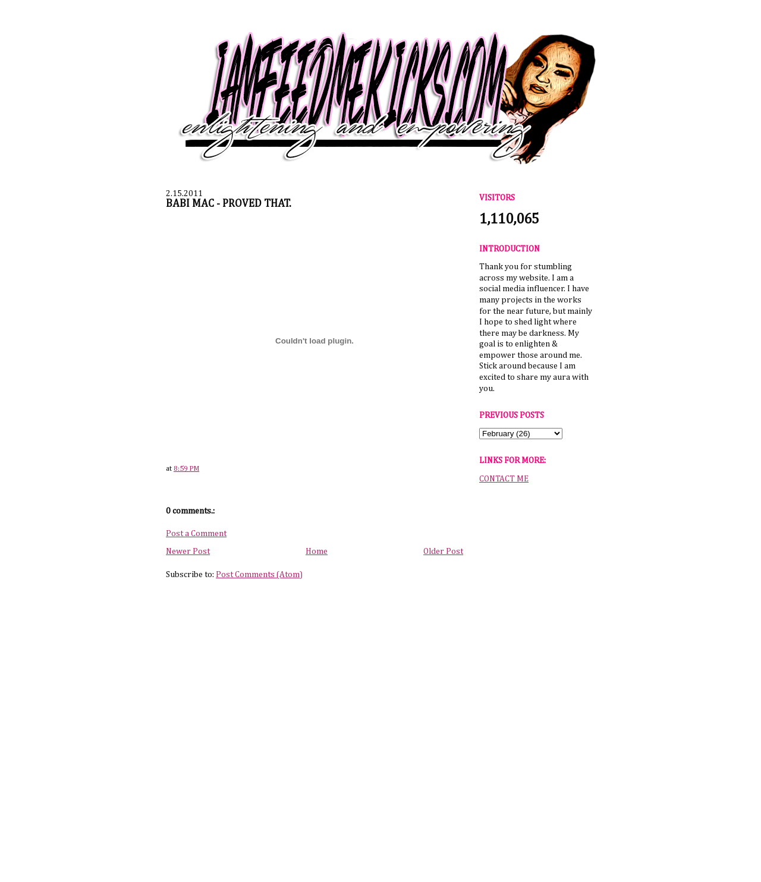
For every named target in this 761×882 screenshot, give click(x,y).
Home (317, 551)
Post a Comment (196, 534)
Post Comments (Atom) (259, 575)
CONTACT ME (504, 479)
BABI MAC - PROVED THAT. (228, 204)
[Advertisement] (535, 677)
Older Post (443, 551)
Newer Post (188, 551)
